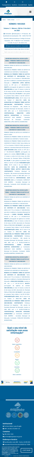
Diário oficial (11, 19)
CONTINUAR (26, 450)
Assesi (10, 456)
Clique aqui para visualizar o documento (17, 46)
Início (4, 19)
